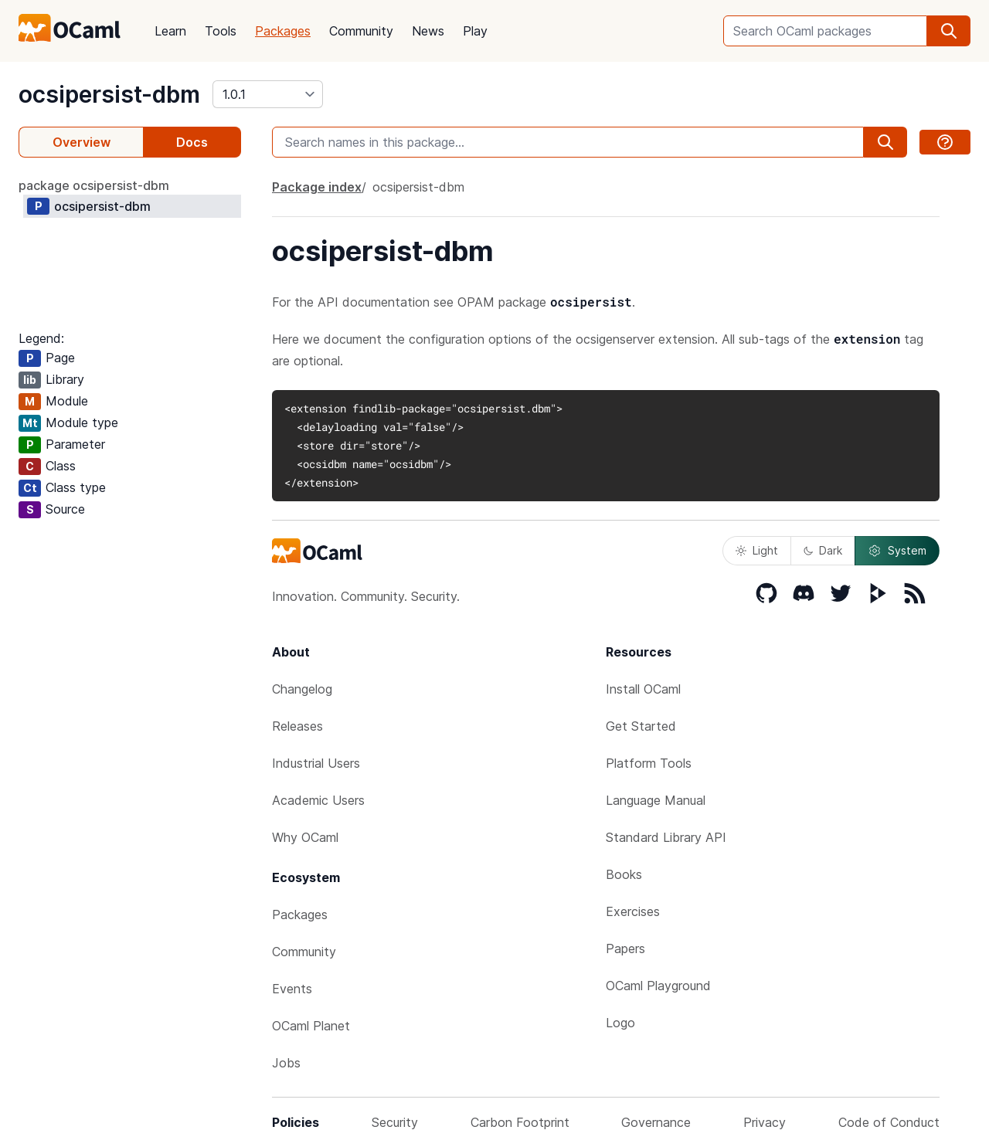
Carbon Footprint (520, 1122)
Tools (220, 31)
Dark (823, 550)
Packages (283, 31)
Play (475, 31)
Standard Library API (666, 837)
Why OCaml (305, 837)
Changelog (302, 689)
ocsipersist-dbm (109, 94)
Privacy (764, 1122)
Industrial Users (316, 763)
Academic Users (318, 800)
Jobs (286, 1063)
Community (361, 31)
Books (624, 874)
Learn (170, 31)
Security (395, 1122)
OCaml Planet (311, 1025)
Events (292, 988)
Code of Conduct (889, 1122)
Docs (192, 142)
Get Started (641, 726)
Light (757, 550)
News (428, 31)
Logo (620, 1022)
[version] (267, 94)
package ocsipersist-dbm (94, 185)
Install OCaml (643, 689)
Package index (317, 187)
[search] (948, 30)
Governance (656, 1122)
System (897, 551)
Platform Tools (649, 763)
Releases (297, 726)
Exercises (633, 911)
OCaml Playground (658, 985)
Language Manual (655, 800)
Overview (81, 142)
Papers (625, 948)
